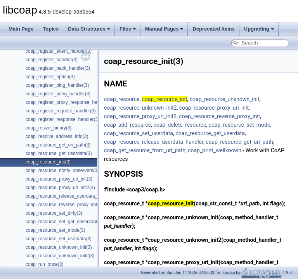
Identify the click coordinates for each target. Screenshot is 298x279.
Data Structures (89, 29)
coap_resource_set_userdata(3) (59, 238)
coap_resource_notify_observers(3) (62, 170)
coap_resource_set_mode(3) (55, 230)
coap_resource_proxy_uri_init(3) (59, 179)
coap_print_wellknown (214, 150)
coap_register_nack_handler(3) (58, 68)
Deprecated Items (213, 29)
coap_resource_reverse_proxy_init (219, 116)
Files (128, 29)
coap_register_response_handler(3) (62, 119)
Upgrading (259, 29)
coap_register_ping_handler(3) (57, 85)
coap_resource (121, 99)
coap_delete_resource (179, 125)
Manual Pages (164, 29)
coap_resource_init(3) (48, 162)
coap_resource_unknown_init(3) (59, 247)
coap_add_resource (127, 125)
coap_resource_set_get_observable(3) (65, 221)
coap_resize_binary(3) (49, 128)
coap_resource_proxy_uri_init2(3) (60, 187)
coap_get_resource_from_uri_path (144, 150)
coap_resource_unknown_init (225, 99)
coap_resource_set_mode (239, 125)
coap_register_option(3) (50, 76)
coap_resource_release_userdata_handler (153, 142)
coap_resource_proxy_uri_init (214, 108)
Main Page (21, 29)
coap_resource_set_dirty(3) (54, 213)
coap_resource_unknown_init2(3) (60, 255)
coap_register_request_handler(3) (61, 111)
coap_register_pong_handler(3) (58, 93)
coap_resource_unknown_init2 (140, 108)
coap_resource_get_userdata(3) (59, 153)
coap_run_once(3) (44, 264)
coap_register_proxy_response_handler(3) (69, 102)
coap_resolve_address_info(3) (57, 136)
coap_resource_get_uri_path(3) (58, 145)
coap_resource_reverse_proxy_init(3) (64, 204)
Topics (51, 29)
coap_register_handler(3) (52, 59)
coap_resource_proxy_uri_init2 (140, 116)
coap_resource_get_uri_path (239, 142)
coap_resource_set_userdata (138, 133)
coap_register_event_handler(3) (59, 51)
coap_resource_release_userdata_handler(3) (72, 196)
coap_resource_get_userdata (210, 133)
